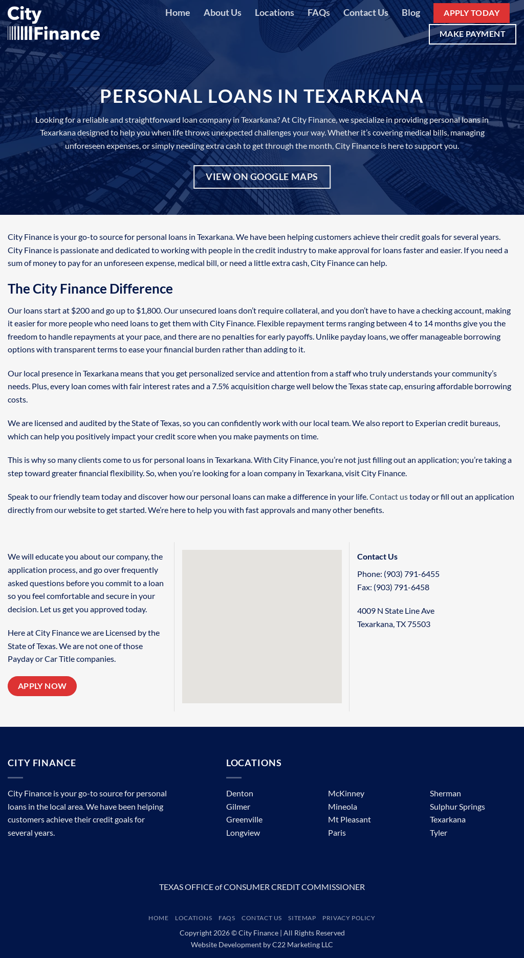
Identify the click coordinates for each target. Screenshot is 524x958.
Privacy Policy (349, 918)
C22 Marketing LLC (302, 944)
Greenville (244, 819)
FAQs (319, 12)
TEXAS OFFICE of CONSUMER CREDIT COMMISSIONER (262, 887)
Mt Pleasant (349, 819)
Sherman (445, 793)
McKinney (346, 793)
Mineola (342, 806)
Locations (274, 12)
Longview (243, 832)
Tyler (438, 832)
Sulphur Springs (457, 806)
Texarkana (448, 819)
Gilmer (238, 806)
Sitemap (302, 918)
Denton (239, 793)
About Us (223, 12)
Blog (411, 12)
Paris (337, 832)
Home (177, 12)
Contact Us (365, 12)
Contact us (388, 496)
